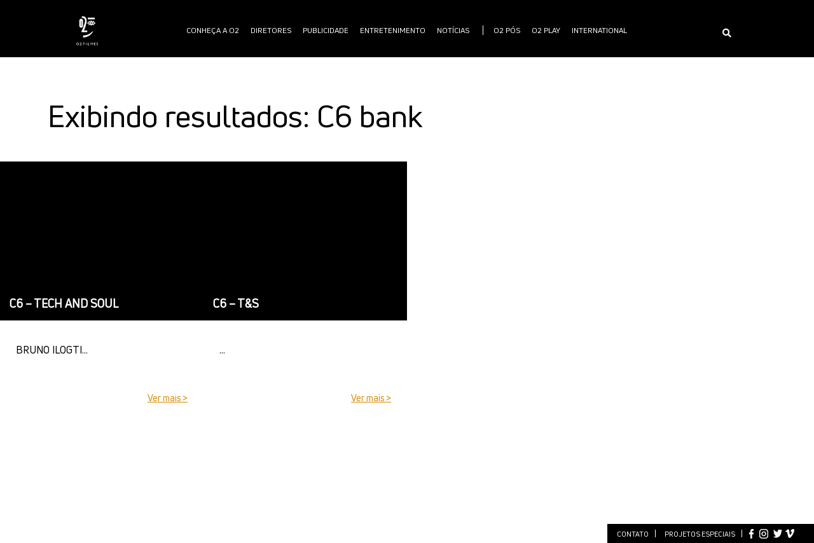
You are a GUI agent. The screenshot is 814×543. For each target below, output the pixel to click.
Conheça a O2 (212, 30)
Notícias (453, 30)
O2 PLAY (546, 30)
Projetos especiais (700, 534)
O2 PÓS (506, 30)
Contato (633, 534)
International (599, 30)
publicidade (325, 30)
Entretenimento (392, 30)
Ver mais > (168, 398)
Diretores (271, 30)
